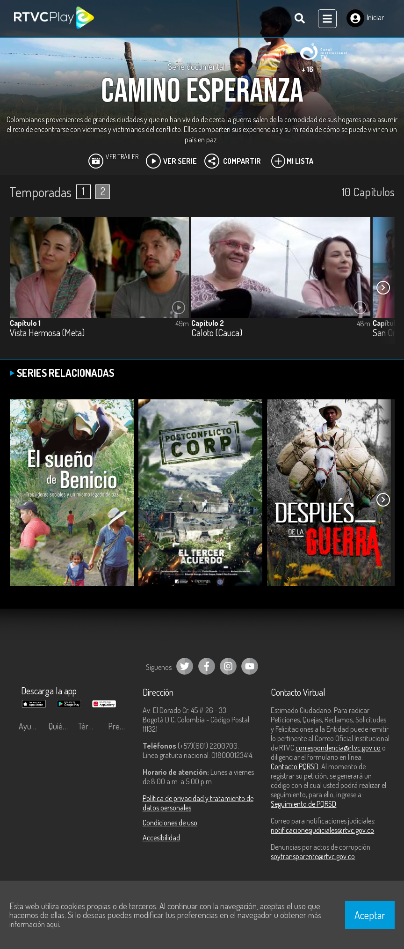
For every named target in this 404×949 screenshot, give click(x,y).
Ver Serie (171, 161)
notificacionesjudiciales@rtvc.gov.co (322, 830)
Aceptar (369, 914)
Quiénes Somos (61, 726)
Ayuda (29, 726)
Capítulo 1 (25, 323)
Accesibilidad (161, 837)
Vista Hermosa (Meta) (47, 333)
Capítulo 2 (207, 323)
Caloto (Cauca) (216, 333)
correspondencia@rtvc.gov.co (338, 747)
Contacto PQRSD (294, 766)
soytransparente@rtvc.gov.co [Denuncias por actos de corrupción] (313, 856)
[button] (383, 287)
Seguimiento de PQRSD (303, 804)
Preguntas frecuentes (120, 726)
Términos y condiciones (90, 726)
